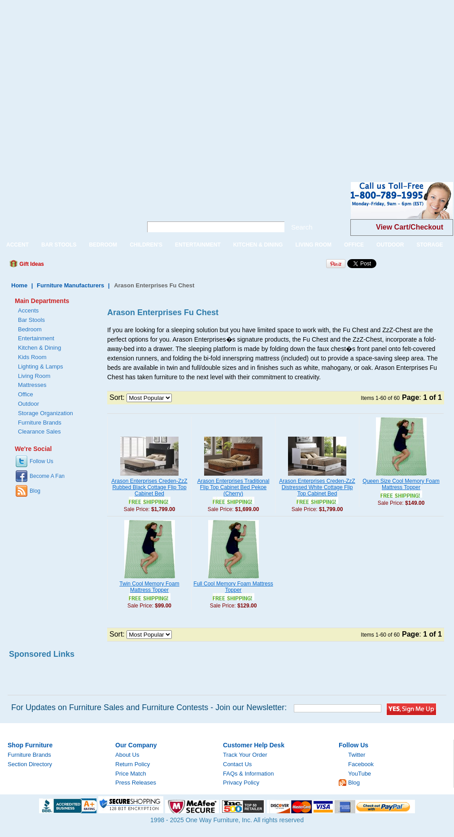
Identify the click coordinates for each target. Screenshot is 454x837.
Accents (28, 310)
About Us (127, 754)
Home (19, 285)
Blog (35, 491)
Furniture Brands (39, 422)
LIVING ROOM (313, 245)
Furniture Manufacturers (70, 285)
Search (302, 227)
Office (25, 394)
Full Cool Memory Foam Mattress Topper (233, 587)
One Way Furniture (66, 207)
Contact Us (237, 764)
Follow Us (41, 461)
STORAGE (429, 245)
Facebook (361, 764)
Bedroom (30, 329)
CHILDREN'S (146, 245)
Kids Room (32, 357)
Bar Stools (31, 320)
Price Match (130, 773)
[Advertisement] (84, 84)
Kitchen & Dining (39, 347)
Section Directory (30, 764)
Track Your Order (245, 754)
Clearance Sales (39, 431)
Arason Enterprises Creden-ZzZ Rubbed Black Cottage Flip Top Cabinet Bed (149, 487)
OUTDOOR (390, 245)
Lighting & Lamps (40, 366)
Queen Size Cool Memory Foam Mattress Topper (400, 484)
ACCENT (17, 245)
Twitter (356, 754)
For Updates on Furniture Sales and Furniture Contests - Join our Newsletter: (149, 707)
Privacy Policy (241, 782)
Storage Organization (45, 413)
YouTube (359, 773)
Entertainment (36, 338)
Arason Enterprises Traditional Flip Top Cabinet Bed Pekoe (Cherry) (233, 487)
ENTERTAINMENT (198, 245)
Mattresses (32, 385)
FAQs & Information (248, 773)
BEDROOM (103, 245)
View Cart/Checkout (409, 227)
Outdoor (28, 403)
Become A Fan (47, 476)
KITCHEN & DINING (258, 245)
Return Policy (132, 764)
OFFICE (354, 245)
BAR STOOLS (58, 245)
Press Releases (135, 782)
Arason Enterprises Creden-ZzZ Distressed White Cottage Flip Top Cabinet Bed (317, 487)
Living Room (34, 376)
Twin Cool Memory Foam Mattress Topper (149, 587)
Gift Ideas (31, 264)
